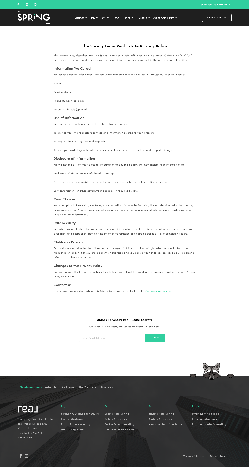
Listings (79, 17)
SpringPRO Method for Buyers (80, 414)
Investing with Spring (205, 414)
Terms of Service (193, 456)
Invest (129, 17)
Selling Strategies (116, 419)
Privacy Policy (218, 456)
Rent (116, 17)
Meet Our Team (163, 17)
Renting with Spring (161, 414)
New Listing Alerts (73, 429)
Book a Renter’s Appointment (166, 424)
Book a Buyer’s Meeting (76, 424)
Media (143, 17)
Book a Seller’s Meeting (119, 424)
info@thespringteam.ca (157, 291)
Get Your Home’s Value (119, 429)
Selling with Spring (117, 414)
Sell (104, 17)
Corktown (68, 387)
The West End (87, 387)
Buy (93, 17)
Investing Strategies (204, 419)
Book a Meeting (217, 18)
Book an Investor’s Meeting (209, 424)
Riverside (107, 387)
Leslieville (50, 387)
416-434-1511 (224, 4)
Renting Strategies (160, 419)
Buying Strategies (72, 419)
